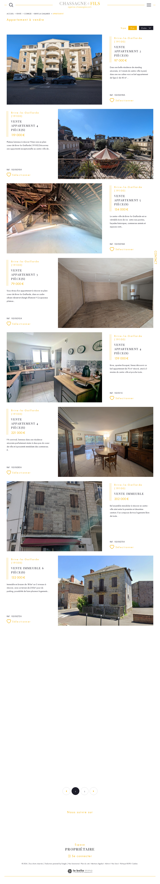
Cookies (135, 864)
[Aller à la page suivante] (94, 791)
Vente (18, 13)
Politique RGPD (125, 864)
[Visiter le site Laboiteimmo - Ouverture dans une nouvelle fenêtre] (80, 874)
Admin (107, 864)
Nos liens (114, 864)
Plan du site (85, 864)
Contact (156, 257)
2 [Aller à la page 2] (84, 791)
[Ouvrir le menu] (149, 5)
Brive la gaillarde (42, 13)
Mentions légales (97, 864)
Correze (28, 13)
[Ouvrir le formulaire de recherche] (11, 5)
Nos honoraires (73, 864)
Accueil (10, 13)
